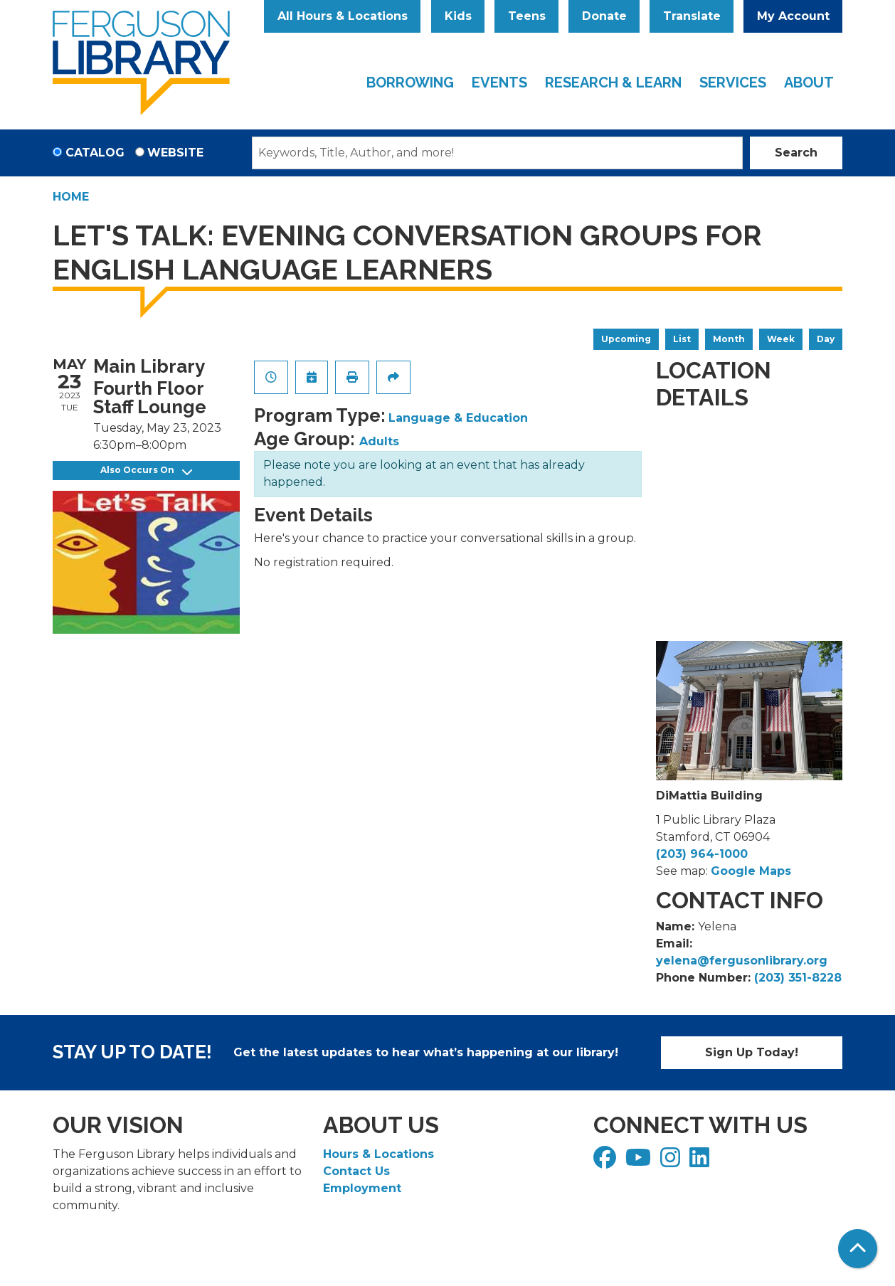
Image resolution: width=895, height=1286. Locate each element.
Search (796, 152)
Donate (604, 16)
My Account (793, 16)
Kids (458, 16)
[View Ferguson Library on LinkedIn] (701, 1162)
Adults (379, 441)
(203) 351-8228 (798, 977)
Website (175, 152)
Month (729, 339)
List (682, 339)
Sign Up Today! (751, 1052)
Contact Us (356, 1171)
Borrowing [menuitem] (410, 82)
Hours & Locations (378, 1154)
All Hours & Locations (342, 16)
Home (71, 196)
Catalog (95, 152)
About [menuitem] (809, 82)
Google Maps (751, 871)
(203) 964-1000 (702, 854)
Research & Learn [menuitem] (613, 82)
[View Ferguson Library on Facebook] (606, 1162)
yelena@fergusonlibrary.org (741, 960)
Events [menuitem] (499, 82)
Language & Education (458, 418)
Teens (527, 16)
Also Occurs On (146, 470)
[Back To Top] (857, 1248)
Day (826, 339)
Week (781, 339)
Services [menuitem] (732, 82)
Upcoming (626, 339)
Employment (362, 1188)
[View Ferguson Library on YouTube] (640, 1162)
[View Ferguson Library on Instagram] (672, 1162)
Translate (692, 16)
